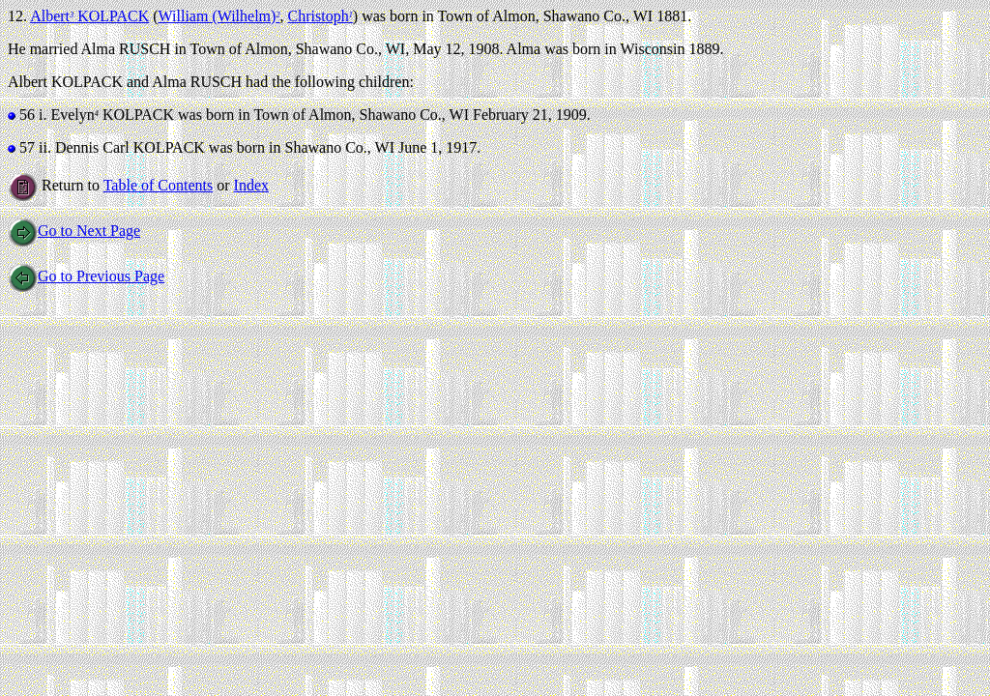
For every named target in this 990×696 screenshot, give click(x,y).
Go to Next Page (74, 230)
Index (251, 185)
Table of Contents (158, 185)
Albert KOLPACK (89, 16)
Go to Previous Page (86, 276)
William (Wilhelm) (219, 16)
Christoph (320, 16)
